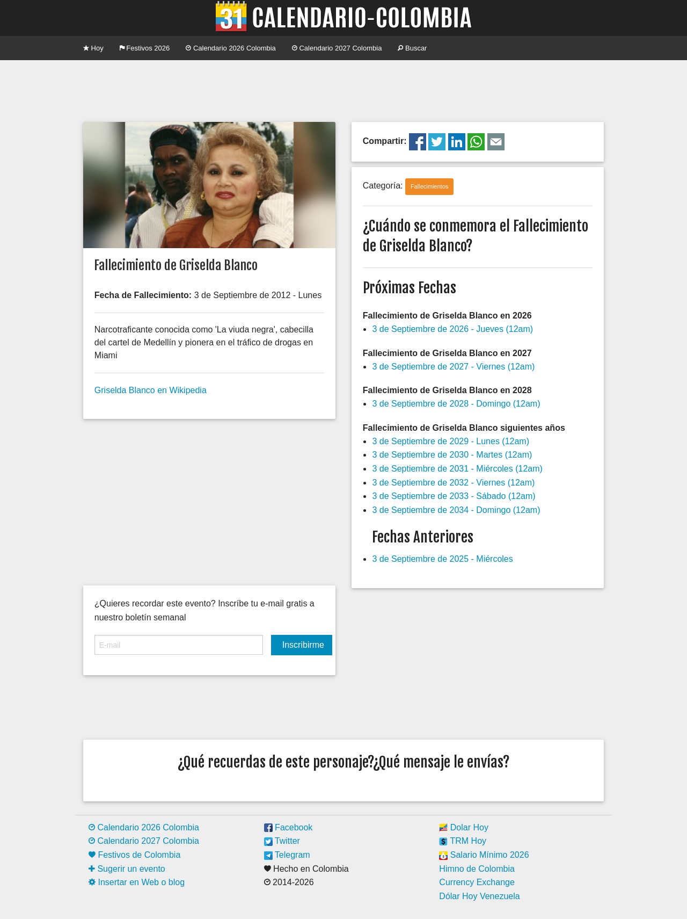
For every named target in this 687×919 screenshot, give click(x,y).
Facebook (288, 827)
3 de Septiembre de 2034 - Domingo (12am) (456, 510)
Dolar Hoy (463, 827)
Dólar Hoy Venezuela (479, 896)
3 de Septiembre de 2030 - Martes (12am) (452, 454)
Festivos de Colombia (134, 854)
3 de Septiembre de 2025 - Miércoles (442, 558)
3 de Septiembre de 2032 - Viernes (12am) (453, 482)
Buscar (412, 48)
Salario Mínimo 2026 (484, 854)
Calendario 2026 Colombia (231, 48)
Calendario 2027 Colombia (337, 48)
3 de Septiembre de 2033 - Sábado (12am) (453, 496)
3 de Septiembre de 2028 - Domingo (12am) (456, 403)
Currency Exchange (477, 882)
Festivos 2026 (145, 48)
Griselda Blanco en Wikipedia (150, 390)
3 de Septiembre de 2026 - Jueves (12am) (452, 329)
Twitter (282, 840)
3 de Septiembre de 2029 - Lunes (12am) (450, 441)
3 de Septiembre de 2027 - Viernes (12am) (453, 366)
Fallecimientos (429, 186)
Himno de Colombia (477, 868)
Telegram (287, 854)
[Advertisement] (343, 90)
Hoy (93, 48)
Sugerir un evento (127, 868)
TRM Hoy (462, 840)
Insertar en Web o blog (137, 882)
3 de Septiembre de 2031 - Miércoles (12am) (457, 468)
